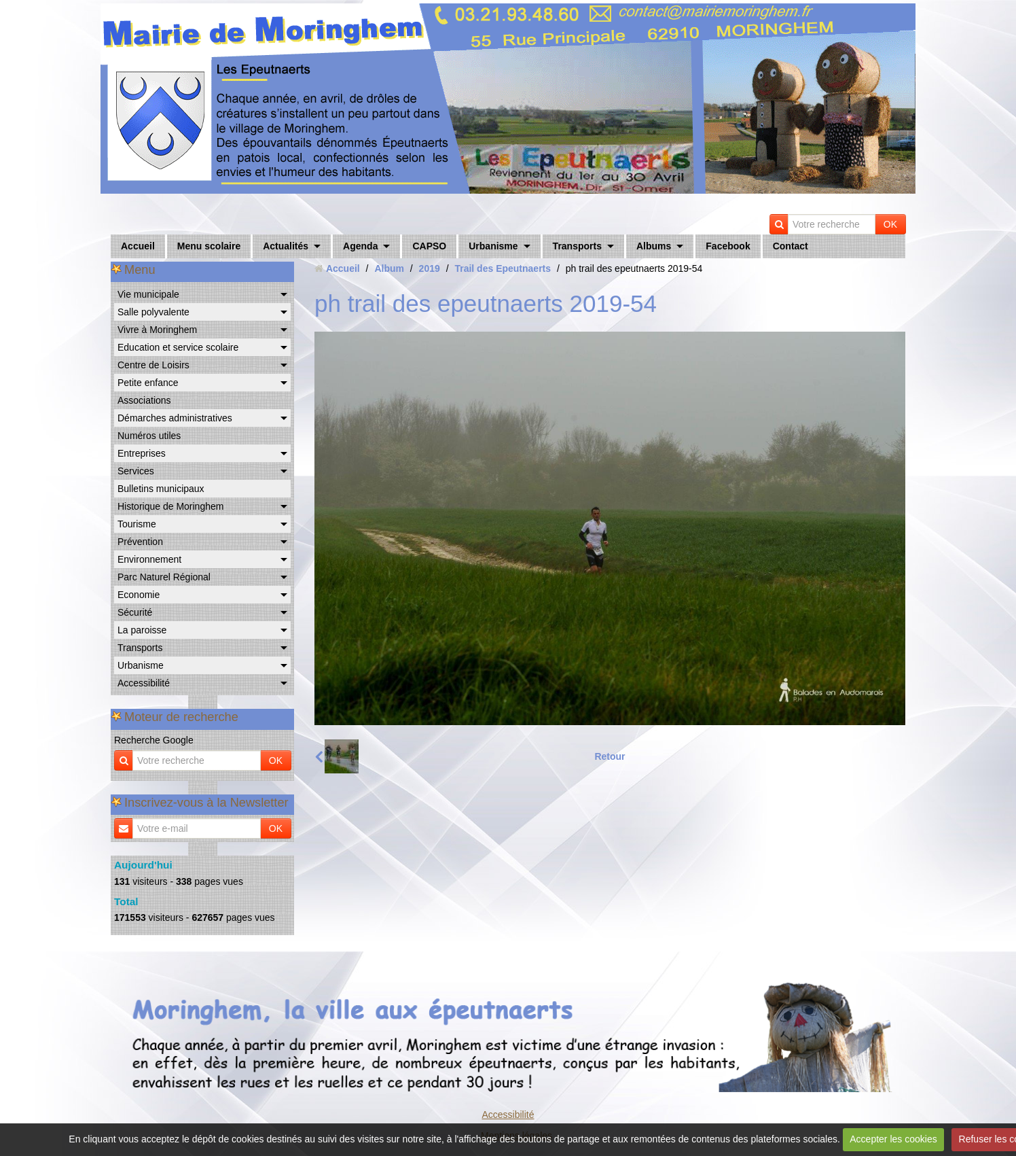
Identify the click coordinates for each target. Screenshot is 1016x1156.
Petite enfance (148, 382)
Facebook (728, 246)
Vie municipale (148, 294)
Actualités (285, 246)
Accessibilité (143, 683)
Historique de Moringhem (170, 506)
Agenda (360, 246)
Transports (577, 246)
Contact (790, 246)
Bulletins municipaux (160, 488)
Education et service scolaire (177, 347)
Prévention (140, 541)
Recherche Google (154, 740)
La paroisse (141, 630)
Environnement (149, 559)
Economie (138, 594)
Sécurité (134, 612)
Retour (609, 756)
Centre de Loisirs (153, 365)
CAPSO (429, 246)
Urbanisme (493, 246)
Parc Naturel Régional (164, 577)
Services (135, 471)
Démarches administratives (174, 418)
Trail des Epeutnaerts (502, 268)
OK (890, 224)
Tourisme (136, 524)
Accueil (138, 246)
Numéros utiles (149, 435)
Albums (653, 246)
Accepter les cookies (893, 1139)
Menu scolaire (208, 246)
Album (389, 268)
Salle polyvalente (153, 311)
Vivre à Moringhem (157, 329)
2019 (429, 268)
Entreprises (141, 453)
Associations (144, 400)
